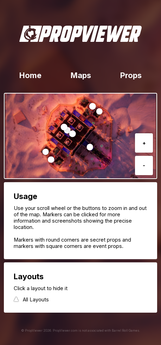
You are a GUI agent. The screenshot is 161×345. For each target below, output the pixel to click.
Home (30, 75)
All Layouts (36, 299)
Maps (81, 75)
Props (131, 75)
